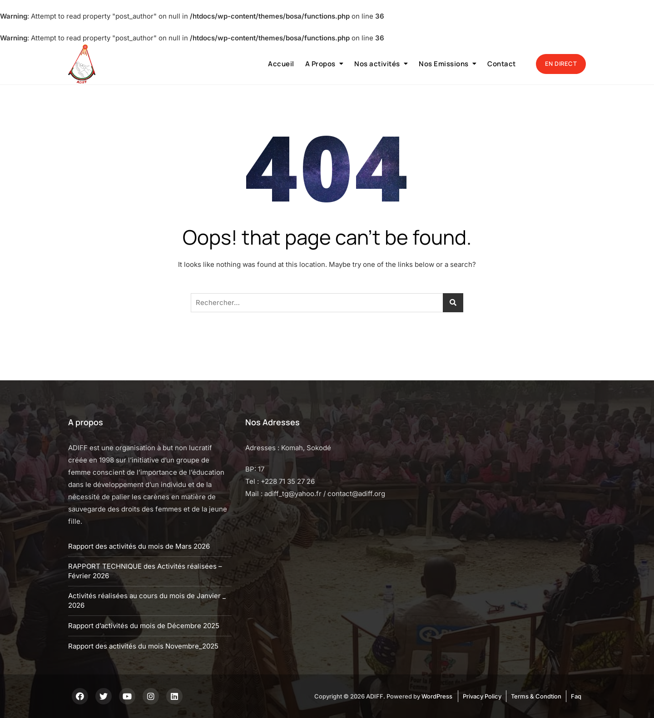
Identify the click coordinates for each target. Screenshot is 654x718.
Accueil (281, 64)
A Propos (320, 64)
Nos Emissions (444, 64)
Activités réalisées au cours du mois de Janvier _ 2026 (147, 600)
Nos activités (377, 64)
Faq (576, 696)
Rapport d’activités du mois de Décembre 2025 (143, 625)
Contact (501, 64)
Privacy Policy (482, 696)
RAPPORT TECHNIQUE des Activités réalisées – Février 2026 (145, 571)
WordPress (436, 696)
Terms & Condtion (536, 696)
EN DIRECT (561, 63)
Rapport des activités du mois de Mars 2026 (139, 546)
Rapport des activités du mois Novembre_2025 (143, 646)
